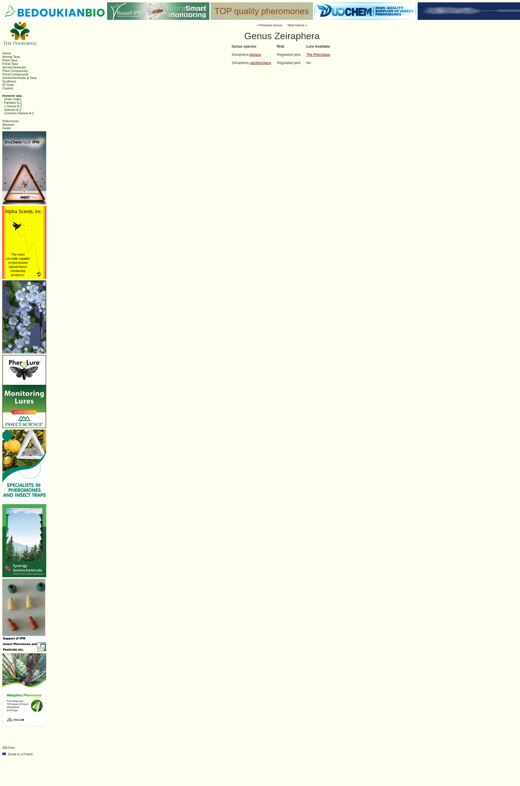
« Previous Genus (269, 25)
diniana (255, 55)
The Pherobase (318, 55)
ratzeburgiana (260, 63)
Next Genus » (297, 25)
